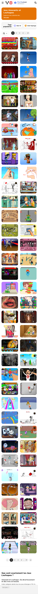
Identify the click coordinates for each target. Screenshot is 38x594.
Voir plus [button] (5, 587)
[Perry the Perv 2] (10, 201)
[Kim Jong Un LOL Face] (28, 504)
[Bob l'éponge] (30, 26)
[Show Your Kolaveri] (28, 374)
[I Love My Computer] (10, 187)
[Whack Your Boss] (28, 533)
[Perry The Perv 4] (10, 259)
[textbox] (5, 33)
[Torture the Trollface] (28, 317)
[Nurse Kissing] (28, 518)
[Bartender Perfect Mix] (10, 345)
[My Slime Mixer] (10, 504)
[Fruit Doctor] (28, 129)
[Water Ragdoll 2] (28, 389)
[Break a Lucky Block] (10, 86)
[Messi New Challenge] (28, 547)
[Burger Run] (28, 288)
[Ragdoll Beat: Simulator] (10, 475)
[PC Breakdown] (28, 230)
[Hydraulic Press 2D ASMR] (28, 216)
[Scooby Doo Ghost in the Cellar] (10, 144)
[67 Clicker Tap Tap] (28, 43)
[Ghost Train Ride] (10, 489)
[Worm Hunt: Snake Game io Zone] (10, 417)
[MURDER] (28, 461)
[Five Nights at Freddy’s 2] (10, 360)
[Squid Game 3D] (28, 259)
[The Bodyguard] (10, 245)
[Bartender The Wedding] (28, 187)
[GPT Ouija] (10, 216)
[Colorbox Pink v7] (28, 245)
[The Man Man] (28, 345)
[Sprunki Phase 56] (10, 273)
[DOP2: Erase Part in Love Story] (10, 331)
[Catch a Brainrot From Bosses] (10, 374)
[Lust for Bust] (10, 101)
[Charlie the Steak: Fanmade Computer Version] (10, 302)
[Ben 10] (17, 26)
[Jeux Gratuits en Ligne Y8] (9, 2)
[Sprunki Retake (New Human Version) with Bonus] (10, 389)
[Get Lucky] (10, 547)
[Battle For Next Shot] (28, 331)
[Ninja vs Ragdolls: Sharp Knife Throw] (28, 403)
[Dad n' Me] (28, 432)
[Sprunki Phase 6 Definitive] (10, 533)
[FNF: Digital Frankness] (28, 302)
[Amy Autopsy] (28, 101)
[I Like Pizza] (10, 173)
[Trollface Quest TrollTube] (10, 432)
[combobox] (5, 33)
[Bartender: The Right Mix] (10, 43)
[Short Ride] (28, 115)
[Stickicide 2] (28, 475)
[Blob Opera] (10, 72)
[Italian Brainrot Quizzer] (10, 518)
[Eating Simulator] (28, 72)
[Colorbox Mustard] (10, 230)
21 (28, 33)
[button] (6, 17)
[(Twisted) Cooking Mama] (10, 129)
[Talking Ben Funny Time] (10, 317)
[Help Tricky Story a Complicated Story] (28, 173)
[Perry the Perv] (28, 201)
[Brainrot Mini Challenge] (28, 158)
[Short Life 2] (28, 58)
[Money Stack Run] (10, 288)
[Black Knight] (28, 360)
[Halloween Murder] (10, 158)
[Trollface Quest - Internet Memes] (10, 446)
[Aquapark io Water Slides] (10, 403)
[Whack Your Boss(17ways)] (28, 144)
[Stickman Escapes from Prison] (10, 461)
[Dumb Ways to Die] (28, 273)
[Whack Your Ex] (28, 417)
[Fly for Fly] (10, 115)
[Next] (33, 25)
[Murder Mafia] (10, 58)
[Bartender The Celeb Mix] (28, 86)
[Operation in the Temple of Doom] (28, 446)
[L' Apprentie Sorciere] (28, 489)
